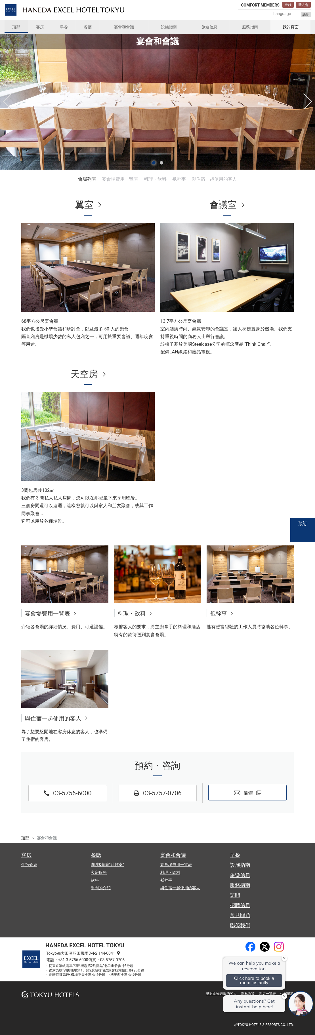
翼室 (84, 205)
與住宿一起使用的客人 (214, 179)
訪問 (306, 15)
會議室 (223, 205)
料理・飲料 (155, 179)
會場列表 (87, 179)
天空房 (84, 374)
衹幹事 (179, 179)
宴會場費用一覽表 (120, 179)
